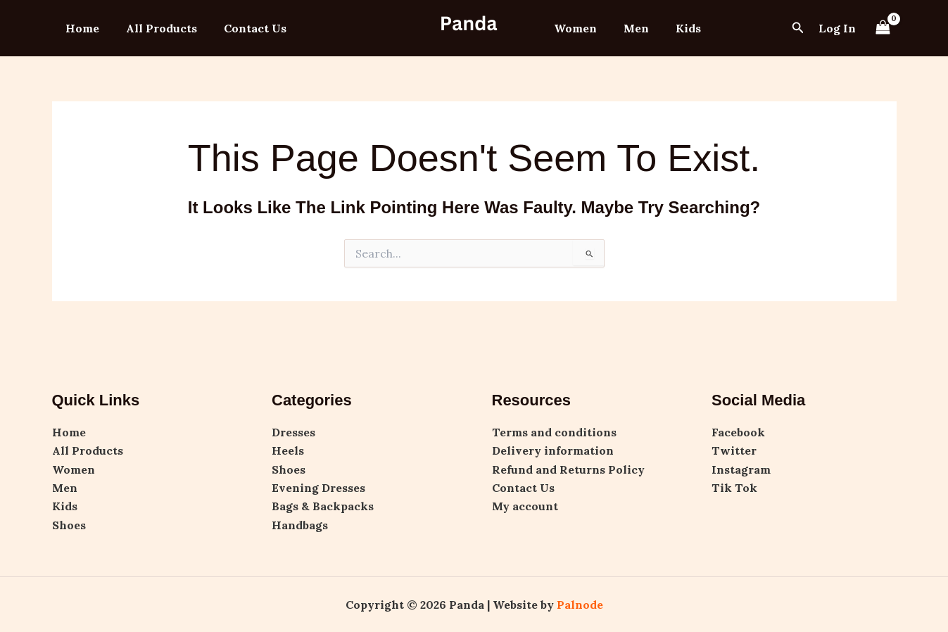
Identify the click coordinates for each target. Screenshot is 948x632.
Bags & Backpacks (323, 506)
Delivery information (553, 450)
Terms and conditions (554, 432)
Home (80, 28)
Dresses (293, 432)
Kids (677, 28)
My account (525, 506)
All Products (155, 28)
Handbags (300, 525)
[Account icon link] (837, 28)
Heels (288, 450)
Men (630, 28)
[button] (798, 28)
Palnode (580, 605)
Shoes (69, 525)
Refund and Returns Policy (568, 469)
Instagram (741, 469)
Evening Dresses (318, 488)
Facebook (738, 432)
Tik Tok (734, 488)
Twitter (734, 450)
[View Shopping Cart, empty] (883, 28)
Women (573, 28)
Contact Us (244, 28)
